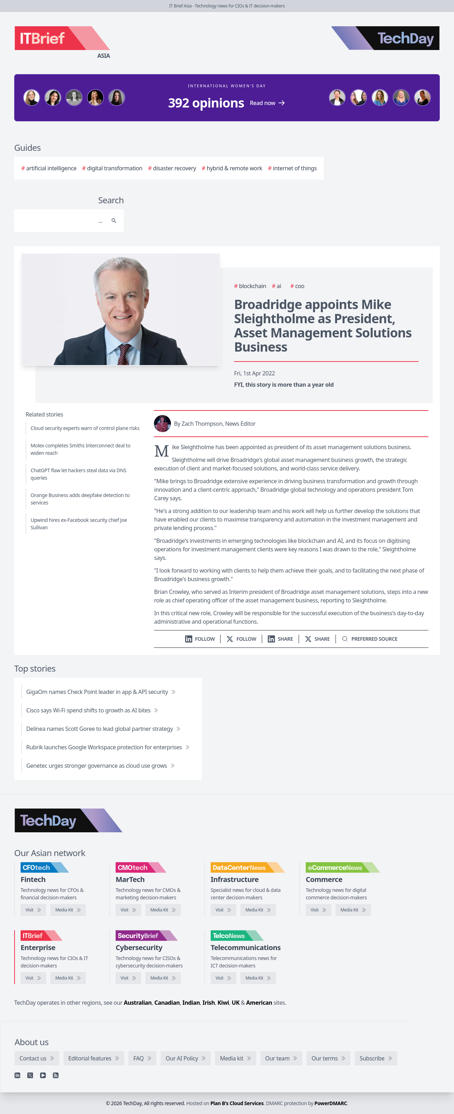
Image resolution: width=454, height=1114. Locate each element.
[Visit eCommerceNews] (318, 910)
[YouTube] (43, 1075)
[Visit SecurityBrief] (128, 978)
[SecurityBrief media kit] (163, 978)
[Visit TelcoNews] (223, 978)
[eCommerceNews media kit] (353, 910)
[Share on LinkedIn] (280, 639)
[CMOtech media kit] (163, 910)
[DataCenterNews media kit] (258, 910)
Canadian (167, 1003)
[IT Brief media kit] (68, 978)
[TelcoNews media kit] (258, 978)
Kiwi (223, 1003)
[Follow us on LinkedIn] (200, 639)
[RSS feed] (56, 1075)
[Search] (62, 220)
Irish (209, 1003)
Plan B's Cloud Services (237, 1103)
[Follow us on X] (241, 639)
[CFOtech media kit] (68, 910)
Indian (191, 1003)
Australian (137, 1003)
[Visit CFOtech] (33, 910)
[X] (30, 1075)
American (259, 1003)
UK (235, 1003)
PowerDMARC (331, 1103)
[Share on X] (317, 639)
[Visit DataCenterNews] (223, 910)
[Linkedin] (17, 1075)
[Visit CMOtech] (128, 910)
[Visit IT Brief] (33, 978)
